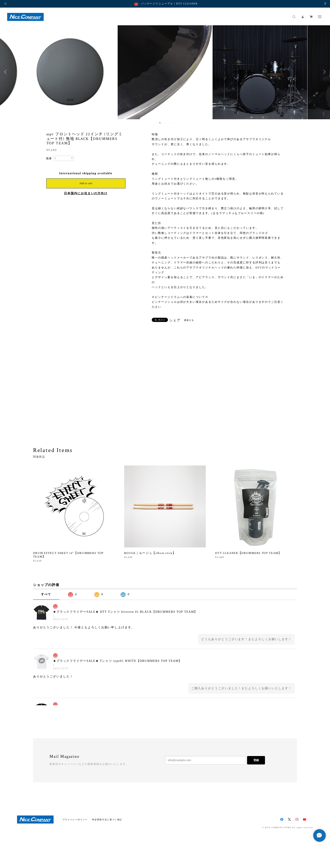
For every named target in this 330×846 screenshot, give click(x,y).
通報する (189, 320)
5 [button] (168, 122)
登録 (256, 760)
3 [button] (162, 122)
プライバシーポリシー (75, 819)
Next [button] (324, 72)
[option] (70, 71)
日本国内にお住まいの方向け (86, 193)
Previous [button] (6, 72)
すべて (46, 594)
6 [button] (170, 122)
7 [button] (173, 122)
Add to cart (85, 183)
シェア (175, 320)
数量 (49, 158)
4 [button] (165, 122)
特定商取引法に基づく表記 (107, 819)
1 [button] (157, 122)
